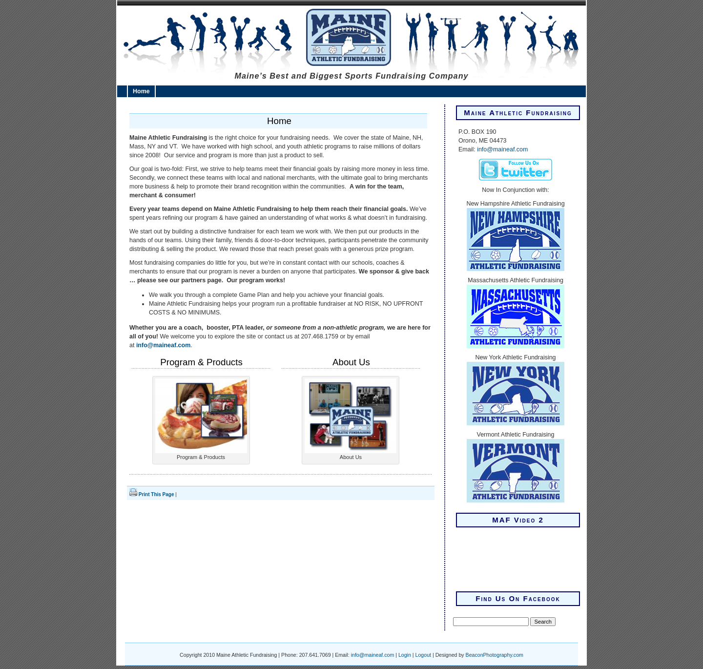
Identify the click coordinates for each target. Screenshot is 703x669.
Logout (423, 655)
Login (404, 655)
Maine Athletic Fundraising (350, 40)
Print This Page (156, 494)
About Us (351, 362)
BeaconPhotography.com (494, 655)
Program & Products (201, 362)
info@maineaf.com (163, 345)
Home (141, 91)
